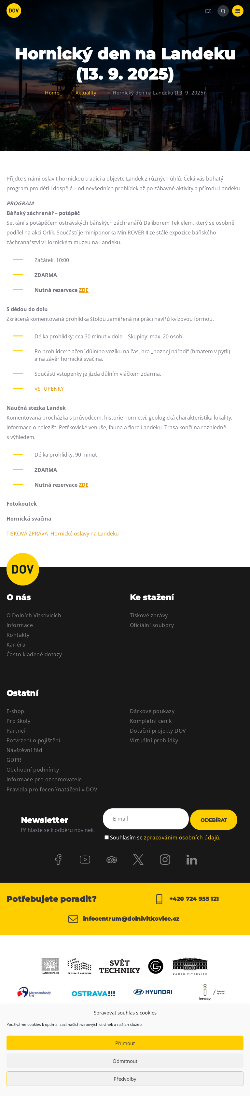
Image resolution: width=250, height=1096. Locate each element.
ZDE (84, 290)
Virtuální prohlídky (154, 740)
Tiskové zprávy (149, 615)
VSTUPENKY (49, 388)
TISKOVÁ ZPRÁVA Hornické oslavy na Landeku (63, 533)
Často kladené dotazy (34, 654)
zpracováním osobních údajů (181, 836)
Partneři (17, 730)
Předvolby (125, 1079)
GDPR (14, 759)
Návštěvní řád (24, 750)
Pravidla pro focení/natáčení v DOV (52, 789)
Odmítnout (125, 1061)
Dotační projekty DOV (158, 730)
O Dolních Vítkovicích (34, 615)
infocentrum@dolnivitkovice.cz (119, 922)
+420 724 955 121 (186, 899)
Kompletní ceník (151, 720)
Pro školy (18, 720)
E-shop (15, 711)
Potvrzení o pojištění (33, 740)
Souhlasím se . (165, 836)
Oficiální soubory (152, 625)
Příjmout (125, 1043)
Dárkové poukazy (152, 711)
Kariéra (16, 644)
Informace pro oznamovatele (44, 779)
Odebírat (214, 820)
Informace (20, 625)
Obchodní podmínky (33, 769)
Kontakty (18, 634)
